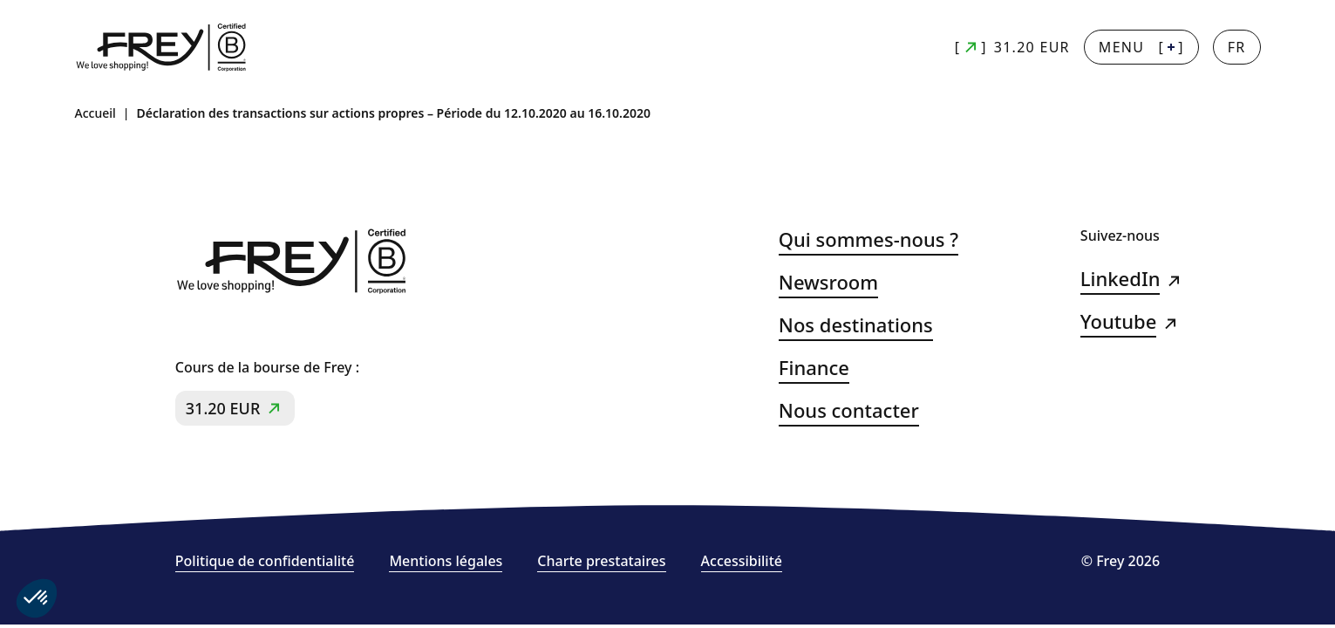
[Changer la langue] (1237, 47)
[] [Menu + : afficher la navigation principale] (1141, 47)
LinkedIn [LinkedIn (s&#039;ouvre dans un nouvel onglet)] (1120, 278)
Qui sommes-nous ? (868, 239)
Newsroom (828, 282)
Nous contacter (849, 410)
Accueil (95, 113)
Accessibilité (741, 561)
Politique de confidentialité (265, 561)
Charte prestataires (601, 561)
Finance (814, 367)
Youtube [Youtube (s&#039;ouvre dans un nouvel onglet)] (1118, 321)
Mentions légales (445, 561)
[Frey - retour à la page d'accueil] (162, 47)
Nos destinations (856, 325)
